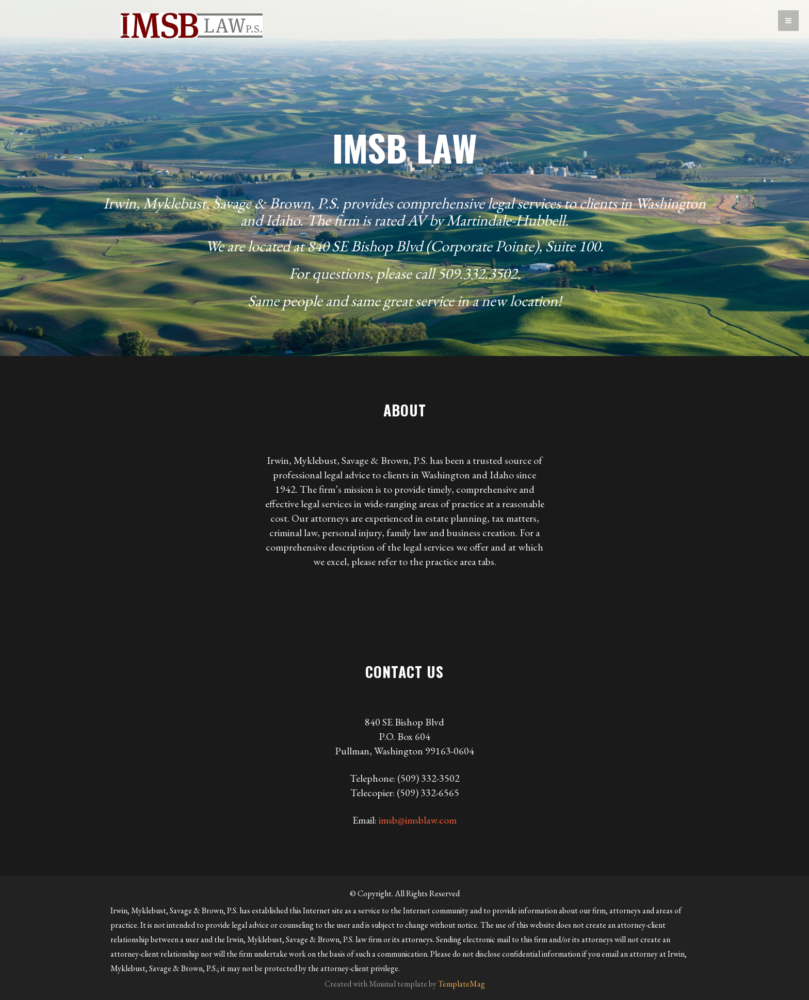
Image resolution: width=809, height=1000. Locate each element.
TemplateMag (461, 983)
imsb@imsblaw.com (418, 820)
